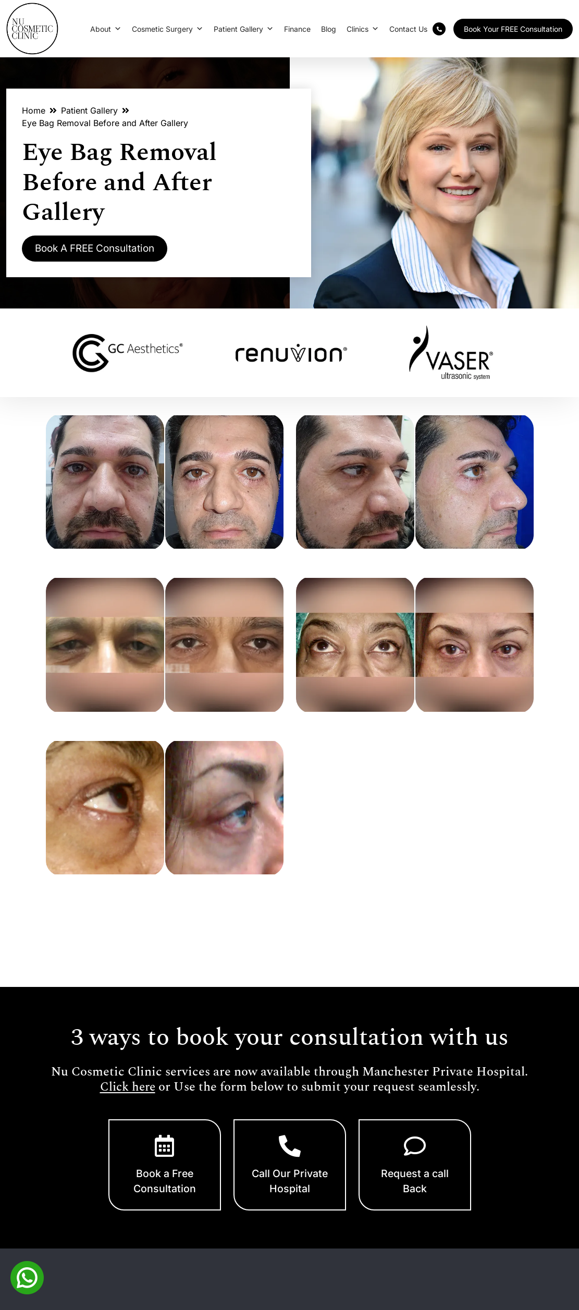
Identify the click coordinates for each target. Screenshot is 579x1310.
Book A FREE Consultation (101, 249)
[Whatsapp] (27, 1276)
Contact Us (408, 28)
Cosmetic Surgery (167, 28)
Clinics (363, 28)
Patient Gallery (244, 28)
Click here (127, 1087)
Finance (297, 28)
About (105, 28)
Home (33, 110)
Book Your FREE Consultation (513, 28)
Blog (328, 28)
